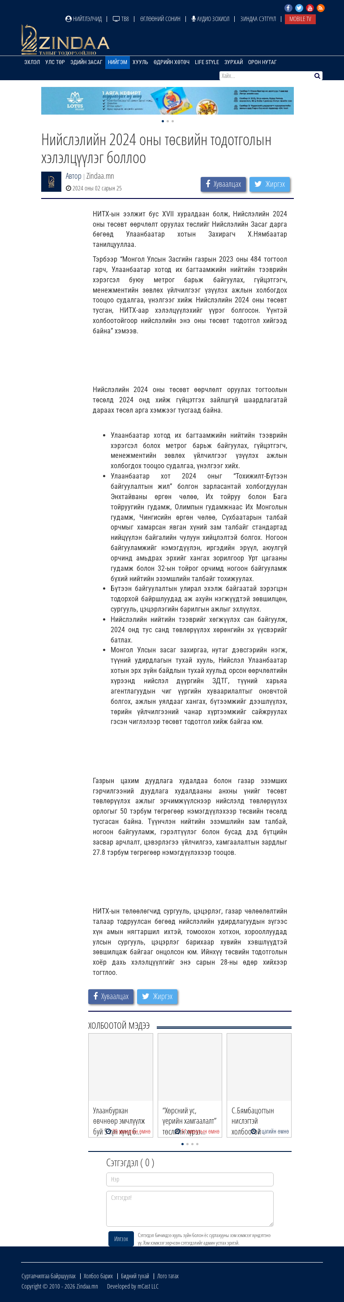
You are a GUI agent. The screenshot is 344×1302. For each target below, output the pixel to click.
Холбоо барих (98, 1276)
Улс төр (55, 62)
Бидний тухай (135, 1276)
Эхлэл (32, 62)
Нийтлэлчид (83, 18)
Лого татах (168, 1276)
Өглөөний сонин (160, 18)
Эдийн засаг (86, 62)
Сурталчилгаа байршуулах (49, 1276)
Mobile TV (300, 18)
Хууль (140, 62)
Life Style (207, 62)
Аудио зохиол (210, 18)
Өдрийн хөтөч (171, 62)
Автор (74, 175)
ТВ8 (121, 18)
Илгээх (121, 1238)
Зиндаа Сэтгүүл (258, 18)
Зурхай (233, 62)
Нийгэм (117, 62)
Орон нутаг (262, 62)
